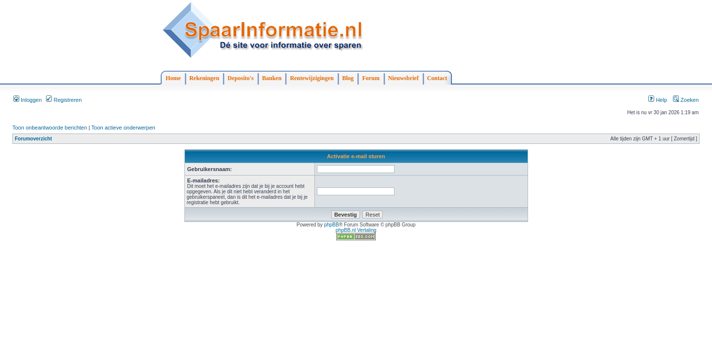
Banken (271, 78)
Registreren (64, 100)
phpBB (331, 224)
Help (657, 100)
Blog (348, 78)
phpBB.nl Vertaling (356, 230)
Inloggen (27, 100)
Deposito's (240, 78)
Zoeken (686, 100)
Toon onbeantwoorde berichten (49, 128)
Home (173, 78)
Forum (370, 78)
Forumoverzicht (33, 138)
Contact (437, 78)
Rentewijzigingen (312, 78)
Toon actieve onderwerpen (123, 128)
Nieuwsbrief (403, 78)
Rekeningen (204, 78)
